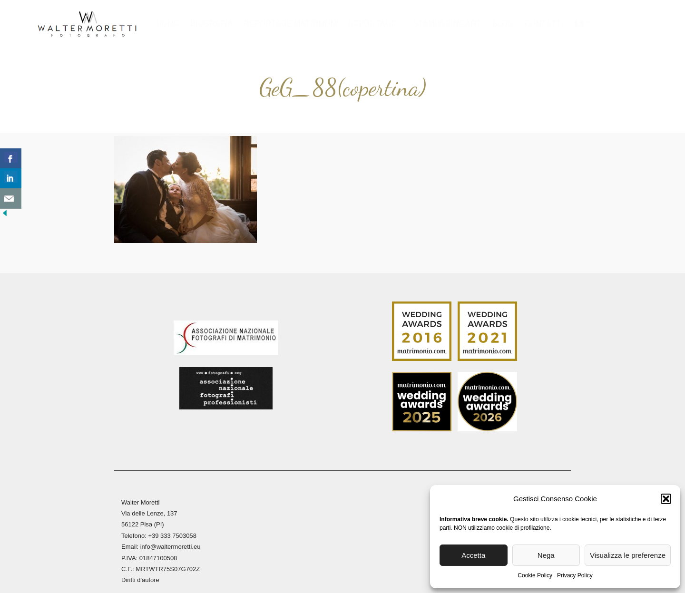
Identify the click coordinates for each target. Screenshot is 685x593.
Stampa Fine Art (447, 23)
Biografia (211, 23)
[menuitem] (581, 26)
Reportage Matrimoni (291, 23)
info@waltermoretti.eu (170, 538)
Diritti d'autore (140, 571)
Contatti (544, 23)
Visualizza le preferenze (627, 555)
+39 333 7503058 (172, 527)
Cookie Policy (535, 575)
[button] (666, 499)
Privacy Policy (575, 575)
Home (168, 23)
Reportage (372, 23)
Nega (546, 555)
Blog (502, 23)
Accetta (473, 555)
